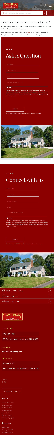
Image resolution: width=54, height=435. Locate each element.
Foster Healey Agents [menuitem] (8, 400)
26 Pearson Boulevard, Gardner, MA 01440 (22, 352)
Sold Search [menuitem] (5, 395)
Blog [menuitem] (3, 414)
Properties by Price (10, 292)
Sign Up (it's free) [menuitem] (7, 397)
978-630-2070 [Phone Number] (9, 348)
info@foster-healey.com (13, 337)
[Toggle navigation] (50, 6)
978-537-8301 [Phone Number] (8, 322)
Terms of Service (36, 111)
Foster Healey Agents (12, 373)
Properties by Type (10, 286)
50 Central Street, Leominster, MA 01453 (21, 326)
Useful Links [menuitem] (30, 385)
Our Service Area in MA (12, 281)
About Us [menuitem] (4, 409)
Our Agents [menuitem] (5, 412)
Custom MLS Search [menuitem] (8, 385)
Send (15, 107)
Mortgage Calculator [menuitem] (33, 387)
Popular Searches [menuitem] (7, 392)
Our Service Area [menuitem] (7, 390)
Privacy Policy (12, 92)
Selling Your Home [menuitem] (32, 390)
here (28, 32)
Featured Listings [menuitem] (7, 387)
